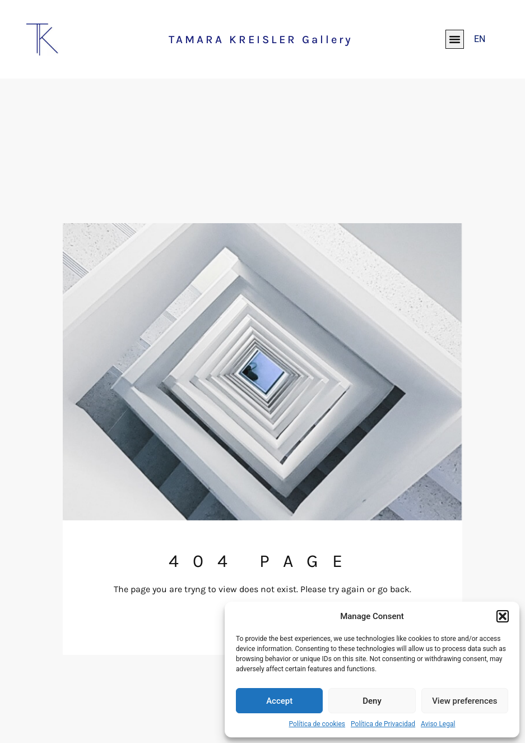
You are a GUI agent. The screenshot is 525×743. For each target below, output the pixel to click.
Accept (279, 701)
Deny (372, 701)
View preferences (464, 701)
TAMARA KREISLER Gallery (261, 39)
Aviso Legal (438, 724)
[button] (502, 616)
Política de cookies (317, 724)
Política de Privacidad (383, 724)
